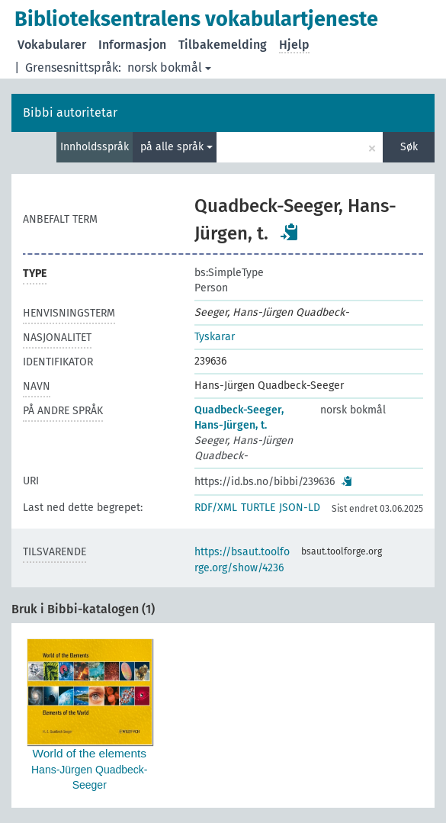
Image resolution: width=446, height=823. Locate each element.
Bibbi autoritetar (70, 112)
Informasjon (132, 44)
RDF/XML (215, 507)
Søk (409, 146)
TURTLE (258, 507)
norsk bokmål (169, 67)
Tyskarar (214, 336)
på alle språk (176, 146)
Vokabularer (52, 44)
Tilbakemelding (222, 44)
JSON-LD (299, 507)
